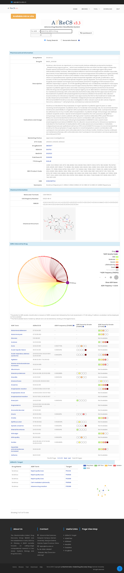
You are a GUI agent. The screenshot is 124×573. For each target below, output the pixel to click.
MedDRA (68, 544)
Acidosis (14, 342)
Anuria (13, 414)
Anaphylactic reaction (19, 389)
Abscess (14, 338)
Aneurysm (14, 400)
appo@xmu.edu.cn (18, 2)
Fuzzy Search (52, 40)
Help (41, 567)
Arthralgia (14, 433)
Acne (13, 346)
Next (65, 458)
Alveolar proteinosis (18, 373)
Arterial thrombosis (18, 430)
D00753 (48, 150)
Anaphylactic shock (18, 393)
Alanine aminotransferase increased (20, 364)
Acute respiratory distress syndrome (20, 355)
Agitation (14, 360)
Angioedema (16, 405)
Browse (21, 567)
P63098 (68, 479)
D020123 (49, 153)
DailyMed (68, 548)
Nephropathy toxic (37, 471)
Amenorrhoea (16, 381)
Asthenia (14, 455)
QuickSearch (86, 33)
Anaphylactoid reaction (19, 396)
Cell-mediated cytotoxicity (40, 482)
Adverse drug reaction (39, 486)
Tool (27, 567)
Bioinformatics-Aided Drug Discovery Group (77, 567)
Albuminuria (15, 369)
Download (34, 567)
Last (69, 458)
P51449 (68, 471)
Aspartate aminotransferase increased (17, 449)
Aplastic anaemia (17, 426)
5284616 (49, 157)
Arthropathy (15, 437)
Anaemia (14, 385)
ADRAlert (68, 541)
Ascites (13, 442)
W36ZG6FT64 (50, 181)
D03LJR (48, 161)
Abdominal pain (16, 334)
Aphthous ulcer (16, 422)
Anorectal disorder (17, 410)
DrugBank (68, 551)
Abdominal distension (19, 330)
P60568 (68, 475)
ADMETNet (68, 538)
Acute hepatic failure (18, 350)
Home (15, 567)
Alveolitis (14, 377)
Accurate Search (69, 40)
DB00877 (49, 146)
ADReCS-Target (70, 535)
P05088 (68, 486)
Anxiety (13, 418)
